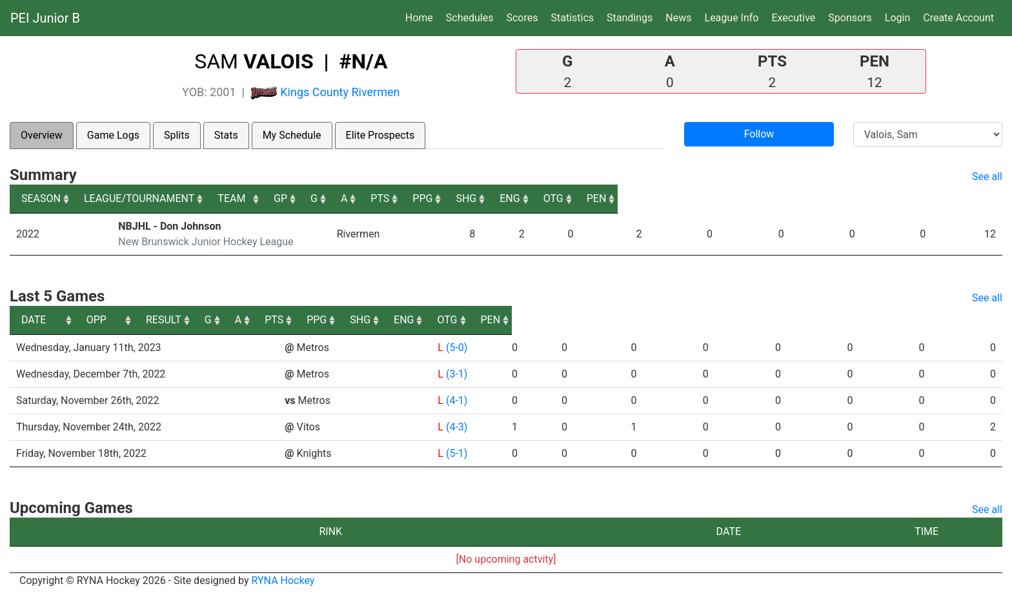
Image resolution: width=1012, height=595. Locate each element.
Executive (793, 18)
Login (897, 18)
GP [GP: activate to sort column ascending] (504, 198)
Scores (524, 17)
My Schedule (292, 135)
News (678, 18)
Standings (630, 18)
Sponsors (850, 18)
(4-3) (450, 427)
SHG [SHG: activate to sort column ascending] (785, 198)
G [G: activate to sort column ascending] (553, 198)
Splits (177, 135)
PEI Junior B (45, 18)
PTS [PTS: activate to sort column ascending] (656, 198)
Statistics (575, 17)
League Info (732, 18)
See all (987, 176)
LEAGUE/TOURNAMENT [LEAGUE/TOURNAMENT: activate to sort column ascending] (171, 198)
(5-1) (450, 453)
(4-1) (450, 400)
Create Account (958, 18)
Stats (226, 135)
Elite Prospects (380, 135)
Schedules (470, 18)
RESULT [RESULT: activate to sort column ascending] (439, 320)
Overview (42, 135)
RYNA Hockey (283, 580)
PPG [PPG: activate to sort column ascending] (720, 198)
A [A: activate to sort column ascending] (599, 198)
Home (419, 18)
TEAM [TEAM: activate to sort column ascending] (409, 198)
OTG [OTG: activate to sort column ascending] (916, 198)
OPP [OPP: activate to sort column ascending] (295, 320)
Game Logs (113, 135)
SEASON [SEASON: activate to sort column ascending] (41, 198)
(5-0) (450, 347)
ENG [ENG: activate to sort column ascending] (851, 198)
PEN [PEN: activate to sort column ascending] (981, 198)
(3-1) (450, 374)
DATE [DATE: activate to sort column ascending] (33, 320)
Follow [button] (759, 134)
